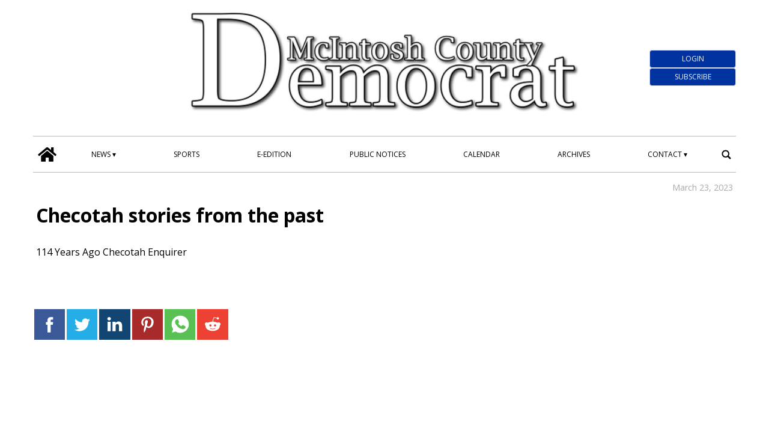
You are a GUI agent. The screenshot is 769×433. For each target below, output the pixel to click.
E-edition (274, 154)
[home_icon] (47, 154)
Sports (186, 154)
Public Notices (378, 154)
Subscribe (693, 77)
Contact (665, 154)
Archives (574, 154)
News (101, 154)
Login (693, 59)
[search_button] (726, 154)
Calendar (481, 154)
